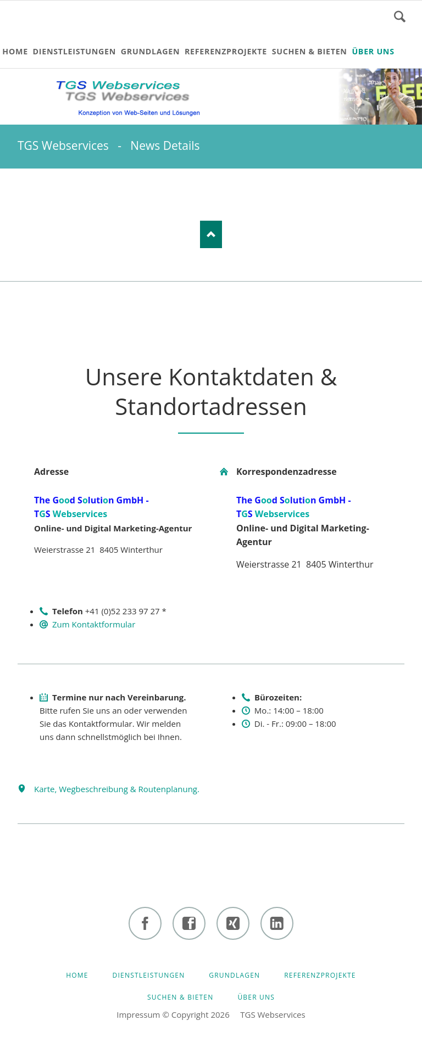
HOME (77, 975)
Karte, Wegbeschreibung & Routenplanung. (116, 788)
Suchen (399, 16)
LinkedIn (26, 190)
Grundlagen (234, 975)
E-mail (70, 190)
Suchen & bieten (180, 997)
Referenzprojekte (320, 975)
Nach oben (211, 234)
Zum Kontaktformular (93, 624)
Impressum (138, 1014)
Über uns (256, 997)
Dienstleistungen (149, 975)
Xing (48, 190)
